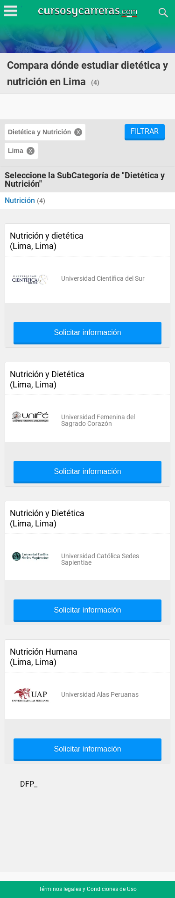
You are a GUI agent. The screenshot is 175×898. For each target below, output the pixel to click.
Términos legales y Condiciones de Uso (88, 889)
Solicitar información (87, 332)
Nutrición (21, 200)
